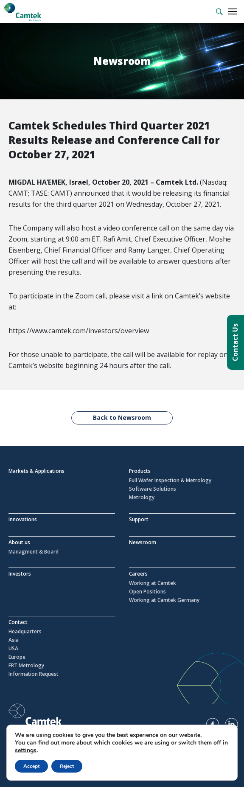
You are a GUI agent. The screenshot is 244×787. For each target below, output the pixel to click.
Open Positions (147, 591)
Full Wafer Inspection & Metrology (170, 480)
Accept (31, 766)
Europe (16, 657)
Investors (19, 573)
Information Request (33, 674)
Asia (13, 640)
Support (139, 519)
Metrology (141, 497)
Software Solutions (152, 489)
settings (25, 750)
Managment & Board (33, 551)
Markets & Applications (36, 471)
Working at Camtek (152, 583)
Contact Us (235, 342)
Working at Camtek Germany (164, 600)
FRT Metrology (26, 665)
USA (13, 648)
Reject (67, 766)
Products (140, 471)
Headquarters (25, 631)
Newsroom (142, 542)
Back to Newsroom (122, 417)
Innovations (22, 519)
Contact (18, 622)
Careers (138, 573)
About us (19, 542)
